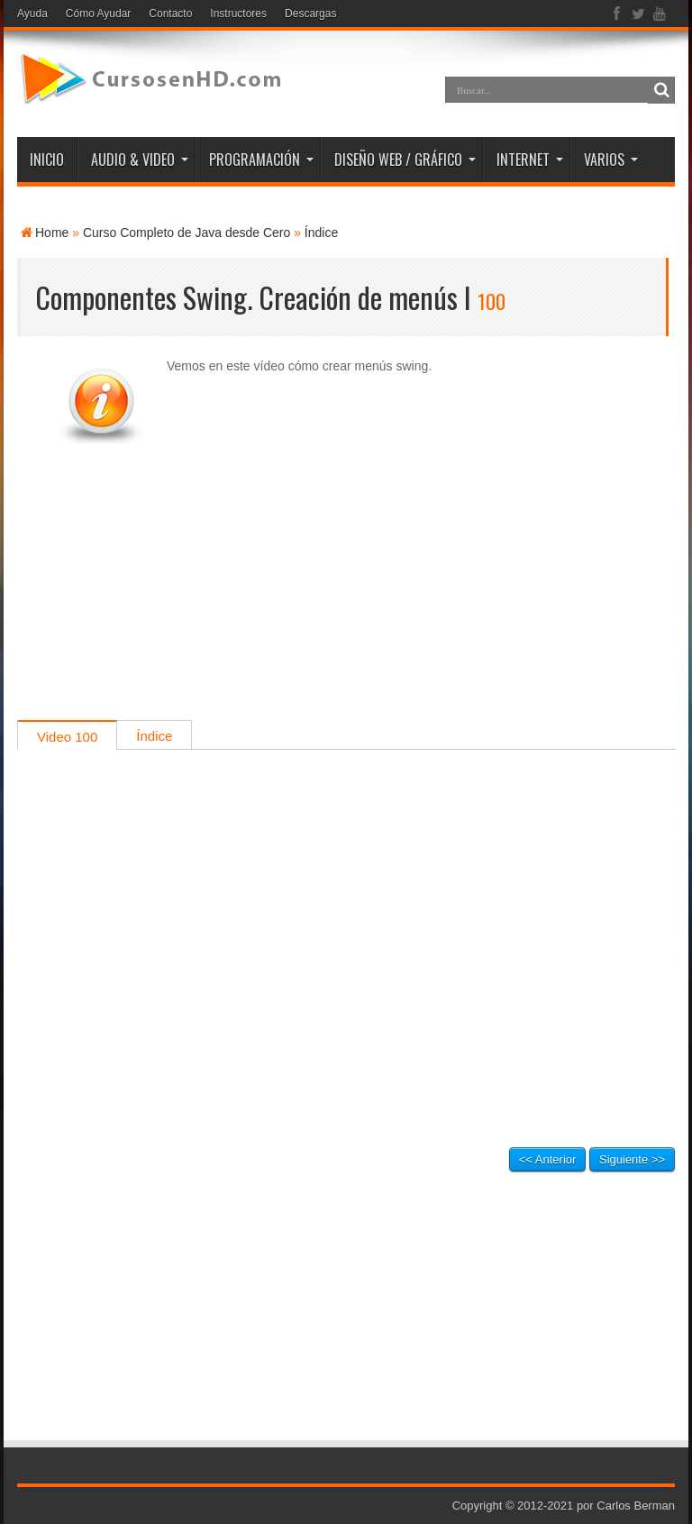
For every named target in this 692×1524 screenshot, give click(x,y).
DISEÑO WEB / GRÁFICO (405, 159)
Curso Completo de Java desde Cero (186, 232)
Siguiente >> (632, 1159)
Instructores (238, 13)
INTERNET (529, 159)
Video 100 (67, 736)
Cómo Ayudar (99, 13)
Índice (321, 232)
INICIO (47, 159)
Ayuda (32, 13)
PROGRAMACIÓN (261, 159)
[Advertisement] (346, 594)
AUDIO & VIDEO (139, 159)
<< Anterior (548, 1159)
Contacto (170, 13)
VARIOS (611, 159)
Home (51, 232)
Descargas (310, 13)
